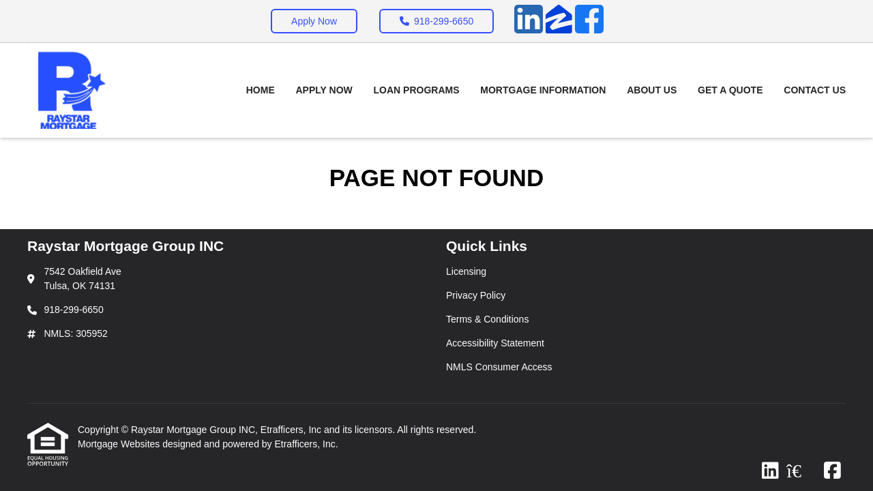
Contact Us (815, 90)
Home (260, 90)
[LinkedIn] (528, 21)
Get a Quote (730, 90)
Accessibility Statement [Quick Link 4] (495, 343)
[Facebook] (589, 21)
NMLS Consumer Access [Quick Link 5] (499, 366)
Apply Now (314, 21)
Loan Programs (417, 90)
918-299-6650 (436, 21)
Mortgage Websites (120, 443)
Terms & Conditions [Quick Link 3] (487, 319)
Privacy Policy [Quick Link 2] (475, 295)
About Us (652, 90)
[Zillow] (559, 21)
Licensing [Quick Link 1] (466, 271)
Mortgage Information (543, 90)
